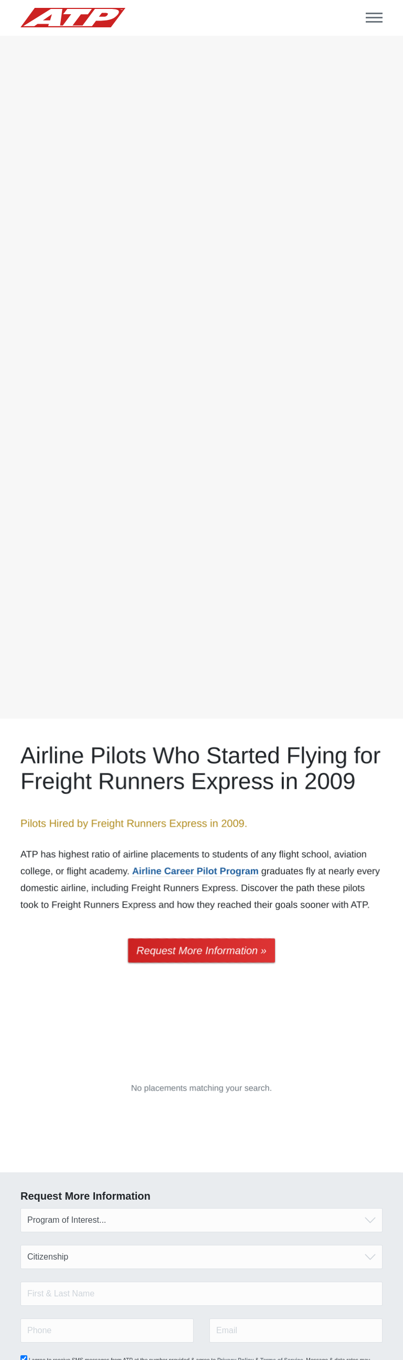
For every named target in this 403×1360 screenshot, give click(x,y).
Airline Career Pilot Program (195, 871)
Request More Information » (201, 950)
